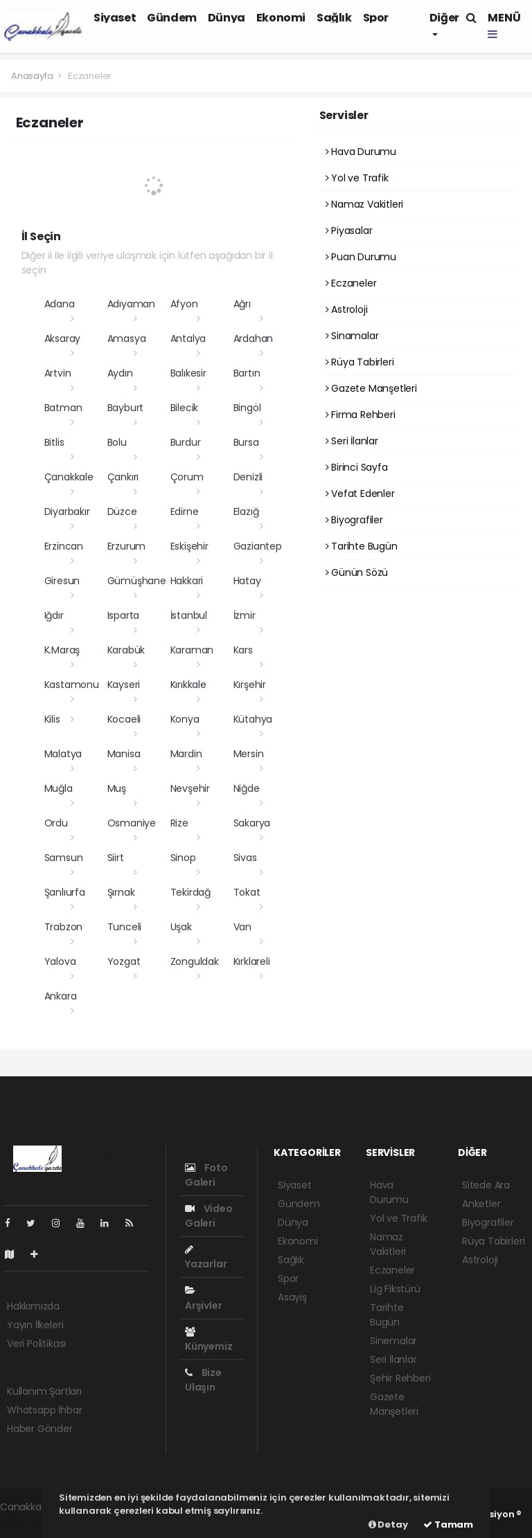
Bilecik (184, 408)
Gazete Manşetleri (371, 388)
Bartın (246, 373)
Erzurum (126, 546)
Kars (243, 650)
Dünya (226, 18)
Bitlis (54, 442)
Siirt (115, 858)
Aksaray (62, 338)
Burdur (185, 442)
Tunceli (124, 927)
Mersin (248, 754)
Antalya (188, 338)
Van (242, 927)
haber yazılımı (32, 1521)
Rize (179, 823)
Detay (388, 1524)
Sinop (183, 858)
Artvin (57, 373)
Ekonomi (280, 18)
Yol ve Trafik (357, 178)
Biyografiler (354, 520)
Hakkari (187, 581)
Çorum (187, 477)
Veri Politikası (36, 1343)
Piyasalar (349, 230)
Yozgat (124, 961)
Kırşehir (249, 684)
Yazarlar (206, 1258)
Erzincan (63, 546)
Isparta (123, 615)
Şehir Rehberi (400, 1378)
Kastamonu (71, 684)
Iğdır (54, 615)
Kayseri (124, 684)
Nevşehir (190, 788)
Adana (59, 304)
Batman (63, 408)
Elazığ (246, 511)
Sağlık (334, 18)
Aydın (120, 373)
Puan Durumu (361, 257)
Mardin (186, 754)
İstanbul (188, 615)
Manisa (124, 754)
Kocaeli (124, 719)
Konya (185, 719)
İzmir (244, 615)
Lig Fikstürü (395, 1289)
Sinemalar (393, 1341)
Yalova (60, 961)
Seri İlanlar (352, 441)
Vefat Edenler (360, 493)
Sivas (245, 858)
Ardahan (253, 338)
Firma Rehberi (361, 415)
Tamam (448, 1524)
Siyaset (115, 18)
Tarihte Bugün (362, 546)
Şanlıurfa (64, 892)
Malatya (63, 754)
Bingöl (247, 408)
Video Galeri (209, 1216)
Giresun (62, 581)
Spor (376, 18)
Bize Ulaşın (203, 1380)
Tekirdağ (190, 892)
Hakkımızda (33, 1306)
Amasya (126, 338)
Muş (116, 788)
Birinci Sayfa (357, 467)
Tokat (246, 892)
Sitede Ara (486, 1185)
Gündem (172, 18)
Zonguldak (194, 961)
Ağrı (242, 304)
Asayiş (292, 1297)
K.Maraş (62, 650)
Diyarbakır (67, 511)
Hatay (247, 581)
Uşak (181, 927)
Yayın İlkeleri (35, 1325)
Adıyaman (131, 304)
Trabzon (63, 927)
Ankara (60, 996)
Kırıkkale (188, 684)
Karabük (126, 650)
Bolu (117, 442)
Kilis (52, 719)
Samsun (63, 858)
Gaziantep (257, 546)
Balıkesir (188, 373)
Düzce (122, 511)
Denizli (248, 477)
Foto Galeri (206, 1175)
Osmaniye (131, 823)
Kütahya (253, 719)
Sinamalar (352, 336)
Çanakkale (69, 477)
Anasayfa (33, 75)
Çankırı (123, 477)
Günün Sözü (357, 572)
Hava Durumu (361, 152)
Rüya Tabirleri (360, 362)
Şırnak (121, 892)
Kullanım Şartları (44, 1391)
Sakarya (252, 823)
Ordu (56, 823)
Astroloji (347, 309)
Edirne (184, 511)
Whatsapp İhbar (44, 1410)
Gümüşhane (136, 581)
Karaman (192, 650)
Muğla (58, 788)
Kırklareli (251, 961)
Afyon (184, 304)
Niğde (246, 788)
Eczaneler (90, 75)
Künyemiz (208, 1340)
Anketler (481, 1204)
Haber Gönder (40, 1429)
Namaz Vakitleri (365, 204)
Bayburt (125, 408)
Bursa (246, 442)
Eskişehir (189, 546)
